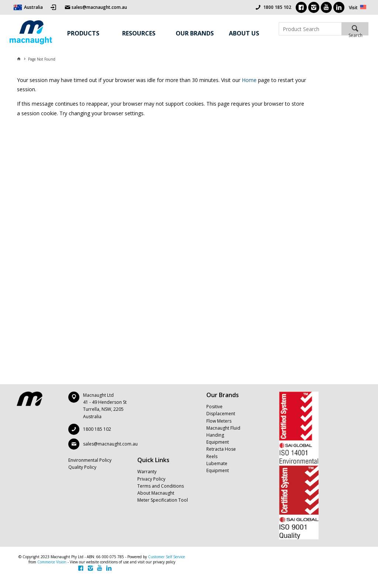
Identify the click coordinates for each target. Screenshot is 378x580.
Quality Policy (82, 467)
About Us (244, 33)
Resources (138, 33)
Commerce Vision (51, 561)
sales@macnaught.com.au (110, 444)
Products (83, 33)
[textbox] (310, 28)
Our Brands (195, 33)
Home (249, 79)
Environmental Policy (89, 460)
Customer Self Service (166, 556)
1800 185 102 (277, 7)
